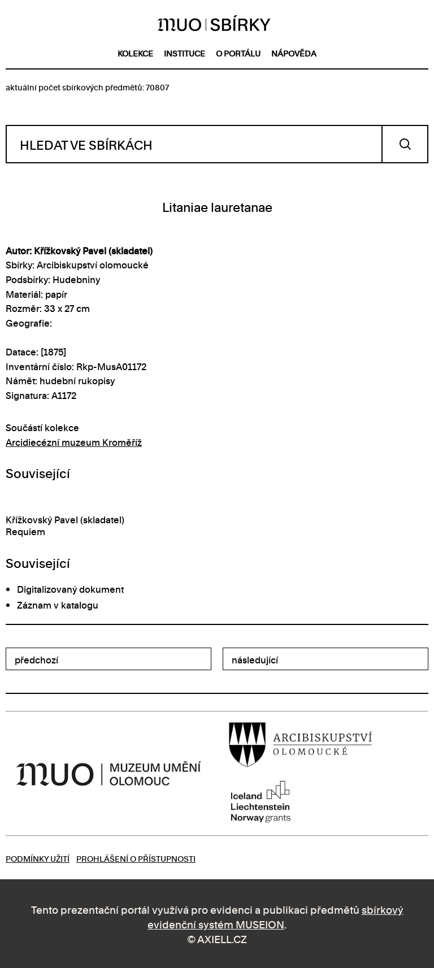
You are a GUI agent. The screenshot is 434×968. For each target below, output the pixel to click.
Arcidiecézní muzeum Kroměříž (74, 442)
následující (255, 659)
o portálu (238, 52)
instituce (184, 52)
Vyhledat (404, 144)
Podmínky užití (38, 858)
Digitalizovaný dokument (70, 589)
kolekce (135, 52)
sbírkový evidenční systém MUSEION (275, 916)
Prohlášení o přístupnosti (136, 858)
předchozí (36, 659)
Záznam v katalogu (57, 604)
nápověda (293, 52)
